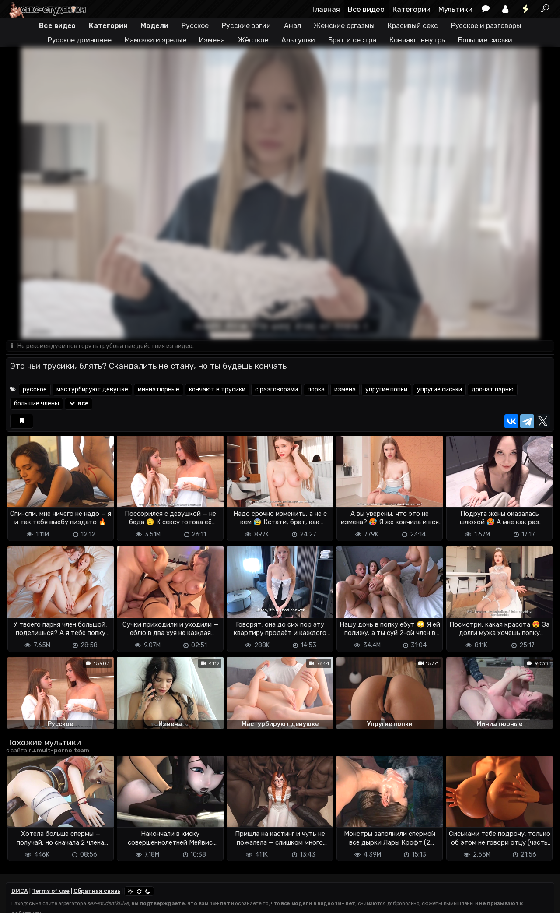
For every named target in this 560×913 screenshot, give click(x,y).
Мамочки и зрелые (155, 40)
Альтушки (298, 40)
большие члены (36, 404)
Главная (326, 9)
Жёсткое (253, 40)
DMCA (19, 891)
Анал (292, 25)
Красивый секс (413, 25)
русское (35, 390)
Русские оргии (246, 25)
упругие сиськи (439, 390)
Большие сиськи (485, 40)
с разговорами (276, 390)
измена (345, 390)
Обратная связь (97, 891)
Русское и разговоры (486, 25)
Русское (195, 25)
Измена (211, 40)
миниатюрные (158, 390)
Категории (411, 9)
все (78, 404)
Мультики (455, 9)
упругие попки (386, 390)
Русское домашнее (80, 40)
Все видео (366, 9)
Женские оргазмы (344, 25)
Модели (154, 25)
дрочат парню (493, 390)
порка (316, 390)
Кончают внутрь (417, 40)
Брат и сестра (352, 40)
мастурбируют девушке (92, 390)
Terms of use (51, 891)
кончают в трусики (217, 390)
